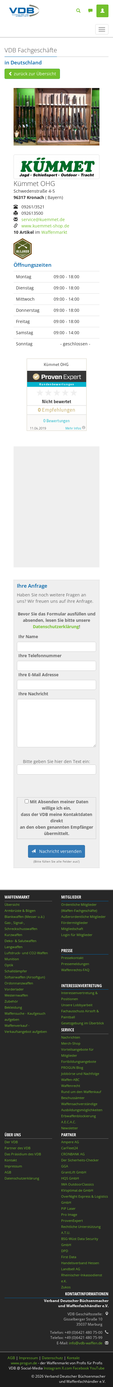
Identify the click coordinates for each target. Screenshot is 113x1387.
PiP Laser (68, 1208)
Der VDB (11, 1142)
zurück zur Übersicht (32, 74)
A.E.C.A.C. (68, 1122)
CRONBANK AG (73, 1154)
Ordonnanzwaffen (19, 983)
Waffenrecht (70, 1085)
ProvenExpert (72, 1220)
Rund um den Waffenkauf (81, 1091)
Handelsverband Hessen (80, 1263)
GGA (64, 1166)
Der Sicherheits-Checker (80, 1160)
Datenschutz (52, 1357)
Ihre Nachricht (33, 694)
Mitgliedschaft (72, 928)
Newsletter (69, 1128)
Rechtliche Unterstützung (81, 1226)
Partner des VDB (17, 1148)
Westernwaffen (16, 995)
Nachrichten (70, 1037)
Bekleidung (13, 1007)
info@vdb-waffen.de (85, 1343)
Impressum (13, 1166)
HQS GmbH (70, 1178)
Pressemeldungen (75, 963)
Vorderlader (14, 989)
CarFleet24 (69, 1148)
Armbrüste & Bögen (20, 910)
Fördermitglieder (74, 922)
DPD (64, 1250)
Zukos (66, 1287)
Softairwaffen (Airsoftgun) (25, 977)
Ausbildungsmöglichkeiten (81, 1110)
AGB (8, 1172)
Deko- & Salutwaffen (20, 940)
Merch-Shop (70, 1043)
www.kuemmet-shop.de (45, 226)
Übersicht (12, 904)
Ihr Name (28, 636)
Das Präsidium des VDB (23, 1154)
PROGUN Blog (72, 1067)
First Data (68, 1257)
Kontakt (11, 1160)
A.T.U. (65, 1232)
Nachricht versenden (56, 851)
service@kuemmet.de (43, 219)
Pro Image (69, 1214)
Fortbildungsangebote (78, 1061)
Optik (9, 965)
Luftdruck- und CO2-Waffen (26, 953)
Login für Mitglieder (77, 934)
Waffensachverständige (79, 1103)
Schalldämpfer (16, 971)
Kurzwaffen (13, 934)
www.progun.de (24, 1363)
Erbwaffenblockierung (78, 1116)
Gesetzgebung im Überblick (82, 1023)
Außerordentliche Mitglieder (83, 916)
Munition (12, 959)
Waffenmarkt (54, 232)
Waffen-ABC (70, 1079)
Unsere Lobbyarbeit (77, 1005)
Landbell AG (70, 1269)
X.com (67, 1368)
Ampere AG (70, 1142)
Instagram (52, 1368)
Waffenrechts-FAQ (75, 970)
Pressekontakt (72, 957)
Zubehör (11, 1001)
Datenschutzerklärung (56, 626)
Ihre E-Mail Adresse (38, 674)
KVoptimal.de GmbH (77, 1190)
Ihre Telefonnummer (39, 655)
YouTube (97, 1368)
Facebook (81, 1368)
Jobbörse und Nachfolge (80, 1073)
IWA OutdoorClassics (77, 1184)
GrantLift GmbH (73, 1172)
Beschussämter (73, 1097)
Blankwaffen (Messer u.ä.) (24, 916)
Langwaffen (14, 947)
